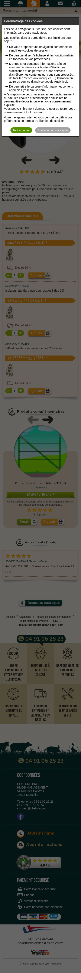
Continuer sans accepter (53, 130)
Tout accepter (21, 130)
